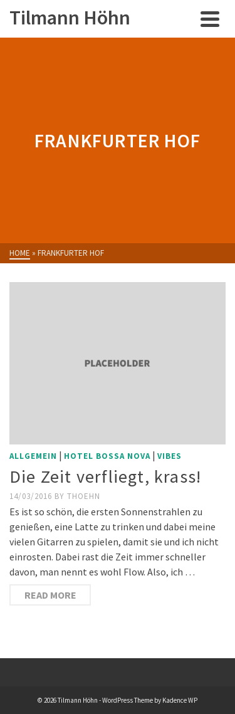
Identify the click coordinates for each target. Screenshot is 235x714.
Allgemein (33, 456)
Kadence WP (179, 700)
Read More (50, 595)
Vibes (169, 456)
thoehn (83, 496)
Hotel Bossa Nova (107, 456)
